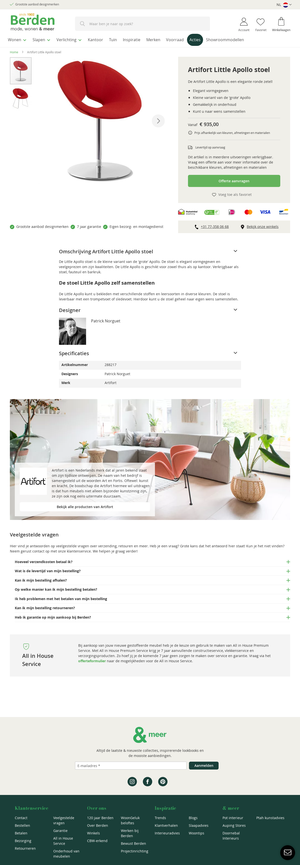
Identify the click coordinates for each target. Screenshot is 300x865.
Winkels (93, 833)
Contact (21, 817)
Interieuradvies (167, 833)
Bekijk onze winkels (263, 225)
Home (14, 51)
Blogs (193, 817)
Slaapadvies (198, 825)
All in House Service (63, 841)
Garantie (60, 830)
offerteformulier (92, 659)
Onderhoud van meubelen (66, 854)
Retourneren (25, 848)
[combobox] (142, 24)
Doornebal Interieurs (231, 836)
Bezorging (23, 840)
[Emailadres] (131, 766)
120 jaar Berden (100, 817)
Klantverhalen (166, 825)
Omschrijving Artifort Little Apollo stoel (106, 250)
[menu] (150, 40)
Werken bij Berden (130, 833)
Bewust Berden (133, 843)
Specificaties (74, 352)
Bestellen (22, 825)
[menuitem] (18, 39)
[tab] (150, 250)
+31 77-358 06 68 (215, 225)
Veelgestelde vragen (63, 820)
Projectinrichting (134, 851)
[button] (284, 5)
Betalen (21, 833)
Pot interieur (233, 817)
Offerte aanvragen (234, 179)
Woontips (196, 833)
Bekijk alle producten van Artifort (85, 505)
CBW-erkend (97, 840)
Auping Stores (234, 825)
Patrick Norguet (105, 319)
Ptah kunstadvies (270, 817)
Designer (70, 309)
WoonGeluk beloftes (130, 820)
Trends (160, 817)
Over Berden (97, 825)
